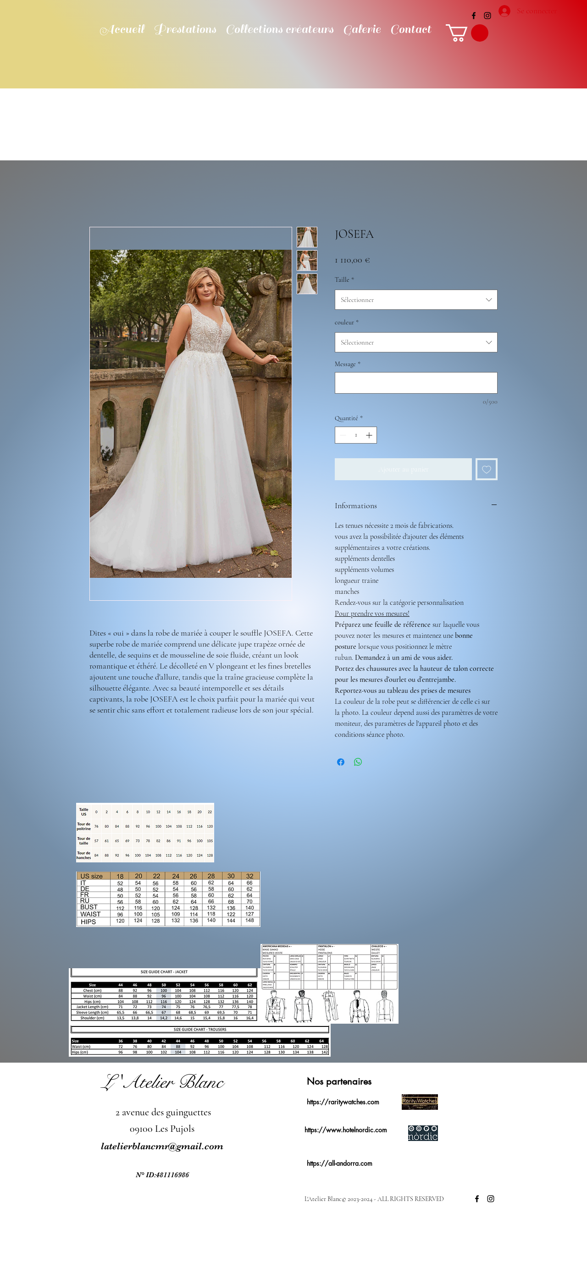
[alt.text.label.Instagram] (487, 15)
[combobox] (416, 300)
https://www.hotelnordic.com (346, 1129)
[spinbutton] (356, 435)
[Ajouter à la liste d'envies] (487, 469)
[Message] (416, 382)
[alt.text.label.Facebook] (473, 15)
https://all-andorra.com (339, 1163)
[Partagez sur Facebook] (340, 762)
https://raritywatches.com (343, 1101)
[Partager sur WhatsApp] (358, 762)
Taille (344, 280)
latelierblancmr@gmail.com (162, 1146)
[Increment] (370, 435)
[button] (467, 33)
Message (347, 364)
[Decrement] (342, 435)
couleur (347, 322)
